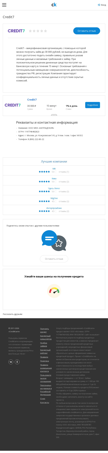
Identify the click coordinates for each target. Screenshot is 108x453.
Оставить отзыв (87, 30)
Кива (54, 181)
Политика (44, 363)
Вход (102, 5)
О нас (42, 401)
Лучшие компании (54, 164)
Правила (44, 359)
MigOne (54, 201)
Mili (54, 171)
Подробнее (93, 106)
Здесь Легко (54, 191)
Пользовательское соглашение (45, 380)
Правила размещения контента (46, 370)
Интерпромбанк (54, 210)
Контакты (44, 405)
